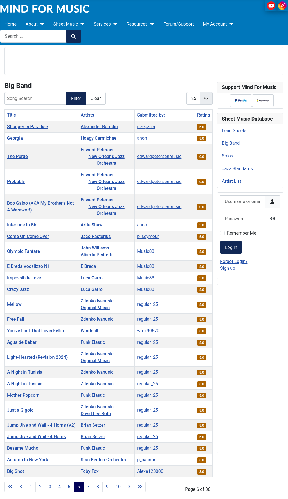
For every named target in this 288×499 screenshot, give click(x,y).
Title (11, 115)
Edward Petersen (98, 149)
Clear (96, 98)
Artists (87, 115)
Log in (231, 247)
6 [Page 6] (78, 486)
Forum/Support (178, 24)
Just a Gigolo (20, 410)
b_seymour (148, 236)
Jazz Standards (237, 168)
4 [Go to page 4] (59, 486)
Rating (203, 115)
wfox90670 (148, 330)
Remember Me (241, 233)
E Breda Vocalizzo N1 (28, 266)
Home (10, 24)
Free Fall (15, 319)
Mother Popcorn (23, 395)
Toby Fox (90, 471)
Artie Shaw (92, 225)
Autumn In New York (27, 459)
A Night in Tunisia (24, 372)
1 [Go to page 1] (31, 486)
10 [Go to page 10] (118, 486)
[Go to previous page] (21, 487)
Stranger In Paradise (27, 126)
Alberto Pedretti (96, 254)
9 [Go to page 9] (107, 486)
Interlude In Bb (21, 225)
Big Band (231, 143)
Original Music (95, 307)
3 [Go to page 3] (50, 486)
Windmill (89, 330)
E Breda (88, 266)
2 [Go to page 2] (40, 486)
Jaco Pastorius (96, 236)
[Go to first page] (10, 487)
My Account (215, 24)
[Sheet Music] (81, 24)
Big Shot (15, 471)
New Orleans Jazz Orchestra (106, 160)
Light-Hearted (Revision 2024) (37, 357)
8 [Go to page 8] (97, 486)
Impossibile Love (24, 277)
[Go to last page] (140, 487)
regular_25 (147, 304)
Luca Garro (92, 277)
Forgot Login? (234, 261)
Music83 (145, 251)
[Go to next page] (129, 487)
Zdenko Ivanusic (97, 301)
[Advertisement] (144, 60)
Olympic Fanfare (23, 251)
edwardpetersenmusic (159, 156)
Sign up (227, 268)
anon (142, 138)
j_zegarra (146, 126)
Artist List (231, 181)
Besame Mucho (22, 448)
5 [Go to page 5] (69, 486)
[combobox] (33, 36)
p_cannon (146, 459)
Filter (76, 98)
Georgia (15, 138)
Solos (227, 156)
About (32, 24)
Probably (16, 181)
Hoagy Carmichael (99, 138)
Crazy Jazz (18, 289)
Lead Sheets (234, 130)
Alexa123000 (150, 471)
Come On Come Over (28, 236)
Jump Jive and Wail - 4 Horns (36, 436)
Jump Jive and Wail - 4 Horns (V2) (41, 425)
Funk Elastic (93, 342)
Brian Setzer (93, 425)
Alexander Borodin (99, 126)
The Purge (17, 156)
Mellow (14, 304)
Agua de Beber (22, 342)
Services (102, 24)
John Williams (95, 248)
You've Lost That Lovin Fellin (35, 330)
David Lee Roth (96, 413)
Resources (137, 24)
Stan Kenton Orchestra (103, 459)
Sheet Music (65, 24)
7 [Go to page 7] (88, 486)
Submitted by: (151, 115)
